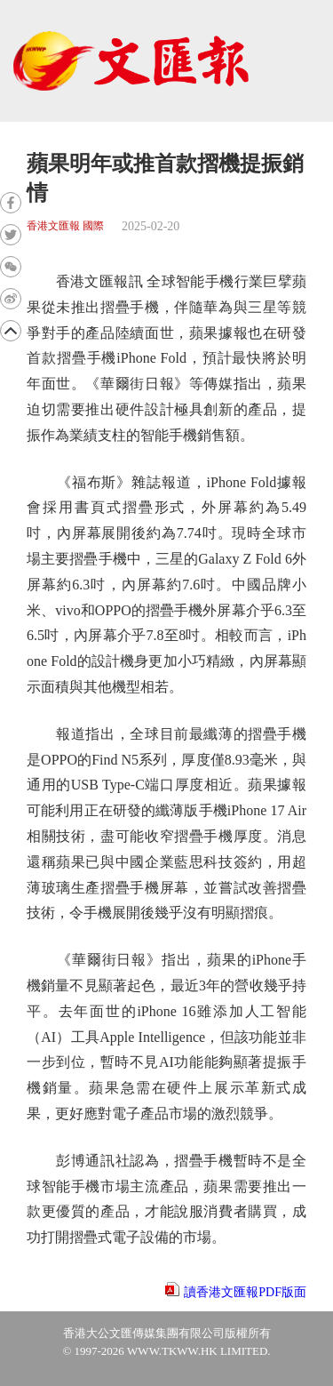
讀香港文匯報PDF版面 (245, 1292)
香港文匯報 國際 (65, 226)
